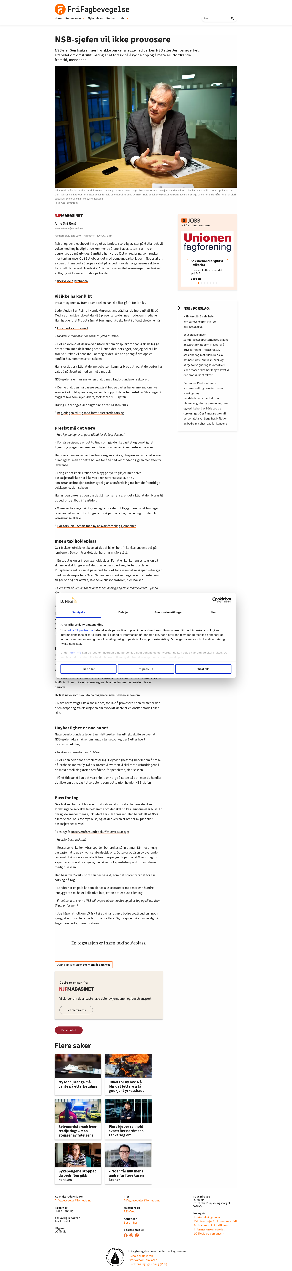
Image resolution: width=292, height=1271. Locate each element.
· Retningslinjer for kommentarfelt (215, 1221)
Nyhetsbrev (95, 18)
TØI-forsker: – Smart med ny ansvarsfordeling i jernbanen (96, 526)
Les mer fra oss (76, 1010)
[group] (207, 259)
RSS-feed (129, 1211)
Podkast (111, 18)
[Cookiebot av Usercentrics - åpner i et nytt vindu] (209, 600)
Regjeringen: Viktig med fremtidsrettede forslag (90, 413)
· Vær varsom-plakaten (142, 1260)
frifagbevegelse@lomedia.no (73, 1200)
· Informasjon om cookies (209, 1229)
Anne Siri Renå (66, 223)
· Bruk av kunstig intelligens (210, 1225)
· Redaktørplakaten (140, 1256)
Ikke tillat (92, 669)
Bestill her (130, 1223)
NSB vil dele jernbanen (72, 281)
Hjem (58, 18)
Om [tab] (209, 612)
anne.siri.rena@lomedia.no (69, 228)
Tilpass (146, 669)
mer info (81, 652)
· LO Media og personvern (208, 1234)
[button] (227, 259)
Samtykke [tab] (83, 612)
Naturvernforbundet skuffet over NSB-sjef (100, 832)
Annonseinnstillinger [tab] (167, 612)
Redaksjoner (74, 18)
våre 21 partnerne (86, 630)
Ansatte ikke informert (72, 328)
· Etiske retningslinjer (206, 1217)
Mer (124, 18)
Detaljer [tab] (125, 612)
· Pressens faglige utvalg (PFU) (147, 1264)
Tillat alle (200, 669)
